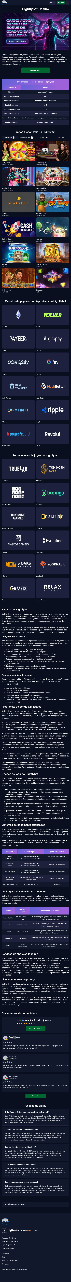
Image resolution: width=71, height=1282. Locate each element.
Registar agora (35, 70)
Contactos (5, 1254)
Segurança (5, 1264)
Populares (10, 137)
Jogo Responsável (8, 1245)
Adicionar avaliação (35, 1028)
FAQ (3, 1257)
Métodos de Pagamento (10, 1260)
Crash (44, 137)
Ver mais (35, 1096)
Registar (60, 2)
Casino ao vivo (26, 137)
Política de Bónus (8, 1248)
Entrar (52, 2)
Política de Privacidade (10, 1241)
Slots (61, 137)
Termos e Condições (9, 1238)
